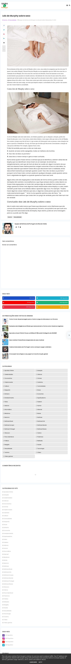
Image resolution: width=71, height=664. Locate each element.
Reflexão (6, 602)
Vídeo (5, 620)
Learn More (33, 662)
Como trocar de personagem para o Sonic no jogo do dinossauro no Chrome (33, 319)
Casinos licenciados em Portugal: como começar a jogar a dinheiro (30, 347)
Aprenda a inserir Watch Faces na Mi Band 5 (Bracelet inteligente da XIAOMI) (33, 333)
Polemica (7, 596)
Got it (40, 662)
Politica (6, 599)
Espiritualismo (8, 536)
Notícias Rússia (8, 584)
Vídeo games (8, 623)
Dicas (5, 524)
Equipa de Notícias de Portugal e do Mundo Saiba (31, 224)
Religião (6, 605)
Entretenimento (8, 533)
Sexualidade (7, 611)
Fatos (5, 539)
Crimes (6, 507)
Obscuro (6, 587)
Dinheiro (6, 527)
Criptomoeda (8, 510)
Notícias (6, 566)
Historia (6, 545)
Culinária (6, 513)
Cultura (6, 516)
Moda (5, 560)
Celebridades (8, 498)
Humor (6, 548)
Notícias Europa (8, 575)
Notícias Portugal (9, 581)
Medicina (6, 557)
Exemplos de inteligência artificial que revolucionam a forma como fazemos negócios (36, 326)
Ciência (6, 501)
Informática (7, 551)
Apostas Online (8, 492)
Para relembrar (8, 593)
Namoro (6, 563)
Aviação (6, 495)
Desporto (6, 521)
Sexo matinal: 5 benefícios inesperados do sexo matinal (26, 340)
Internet (6, 554)
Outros (6, 590)
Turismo (6, 617)
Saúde (6, 608)
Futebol (6, 542)
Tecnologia (7, 614)
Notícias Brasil (8, 569)
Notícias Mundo (8, 578)
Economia (7, 530)
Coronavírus (7, 504)
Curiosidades (8, 518)
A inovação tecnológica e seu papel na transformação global (28, 354)
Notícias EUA (7, 572)
